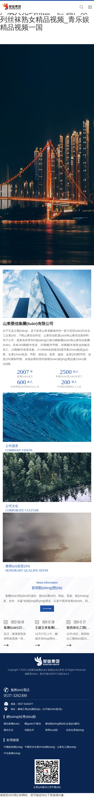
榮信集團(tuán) (11, 723)
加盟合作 (29, 730)
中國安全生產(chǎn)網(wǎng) (40, 747)
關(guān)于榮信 (33, 723)
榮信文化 (8, 730)
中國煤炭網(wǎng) (13, 747)
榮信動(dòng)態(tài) (55, 723)
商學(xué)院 (51, 730)
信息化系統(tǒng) (75, 730)
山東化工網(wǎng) (66, 747)
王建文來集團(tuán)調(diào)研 (56, 627)
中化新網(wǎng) (12, 753)
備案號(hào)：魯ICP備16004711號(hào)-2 (47, 673)
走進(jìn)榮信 (73, 723)
